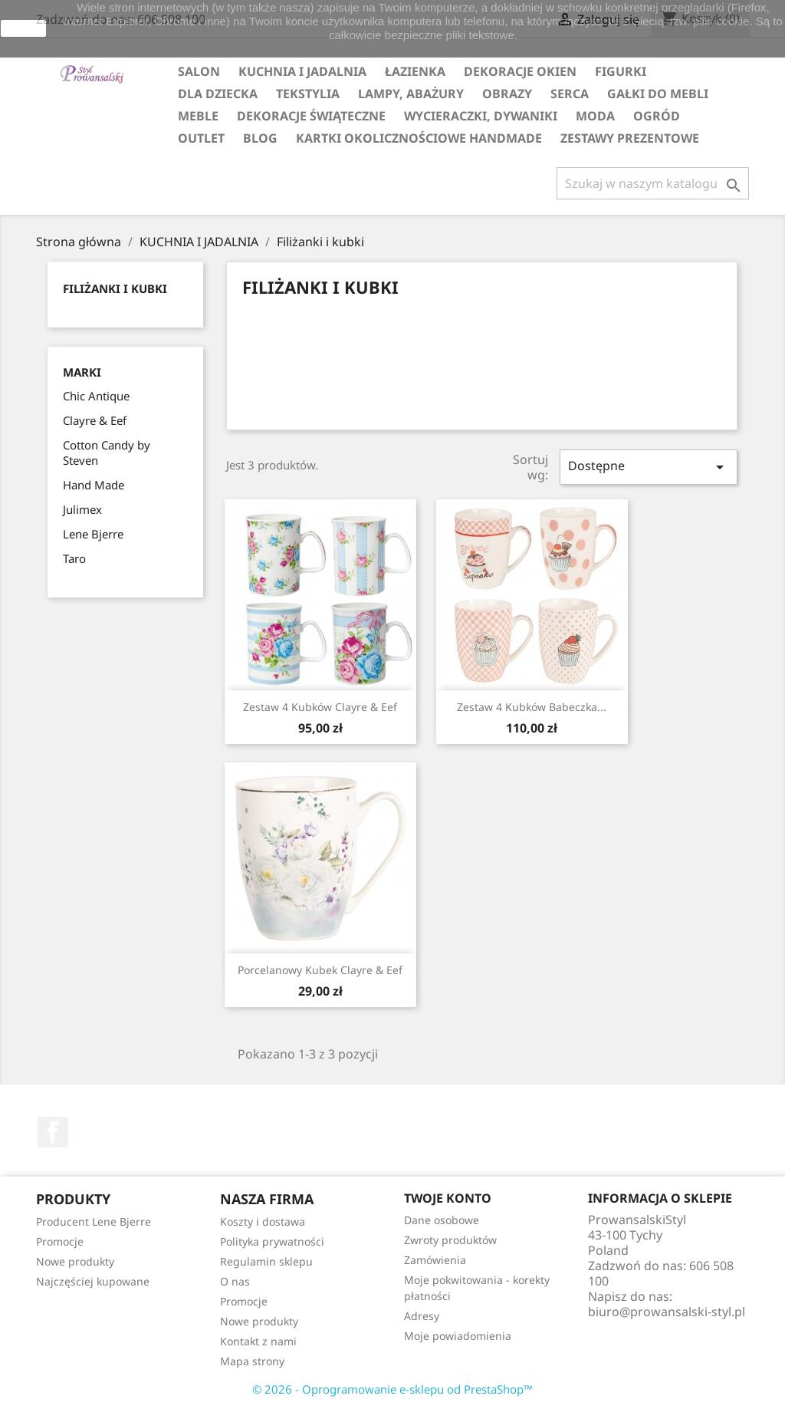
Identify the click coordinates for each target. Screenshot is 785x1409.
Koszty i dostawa (262, 1221)
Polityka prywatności (272, 1241)
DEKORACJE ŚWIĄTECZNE (311, 115)
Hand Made (93, 484)
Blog (260, 138)
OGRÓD (656, 115)
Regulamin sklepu (266, 1261)
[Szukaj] (653, 183)
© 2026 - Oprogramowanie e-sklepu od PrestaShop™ (392, 1389)
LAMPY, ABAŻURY (411, 93)
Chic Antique (96, 395)
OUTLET (201, 138)
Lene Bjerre (93, 534)
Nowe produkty (75, 1261)
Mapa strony (252, 1361)
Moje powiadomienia (457, 1335)
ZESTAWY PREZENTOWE (629, 138)
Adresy (421, 1316)
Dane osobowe (441, 1220)
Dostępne (648, 466)
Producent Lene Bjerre (93, 1221)
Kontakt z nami (258, 1341)
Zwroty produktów (450, 1240)
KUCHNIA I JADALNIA (302, 71)
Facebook (53, 1132)
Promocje (60, 1241)
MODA (595, 115)
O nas (235, 1281)
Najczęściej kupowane (92, 1281)
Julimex (82, 509)
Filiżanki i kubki (115, 288)
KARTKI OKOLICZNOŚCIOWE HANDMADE (419, 138)
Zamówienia (435, 1260)
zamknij (23, 28)
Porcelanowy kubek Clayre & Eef (320, 970)
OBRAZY (507, 93)
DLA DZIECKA (218, 93)
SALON (199, 71)
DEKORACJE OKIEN (520, 71)
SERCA (569, 93)
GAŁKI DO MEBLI (657, 93)
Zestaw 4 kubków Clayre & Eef (320, 707)
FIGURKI (620, 71)
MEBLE (198, 115)
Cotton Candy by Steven (106, 452)
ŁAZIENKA (415, 71)
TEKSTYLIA (308, 93)
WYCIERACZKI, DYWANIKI (480, 115)
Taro (74, 558)
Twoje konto (447, 1198)
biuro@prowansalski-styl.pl (666, 1311)
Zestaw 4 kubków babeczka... (531, 707)
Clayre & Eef (94, 420)
